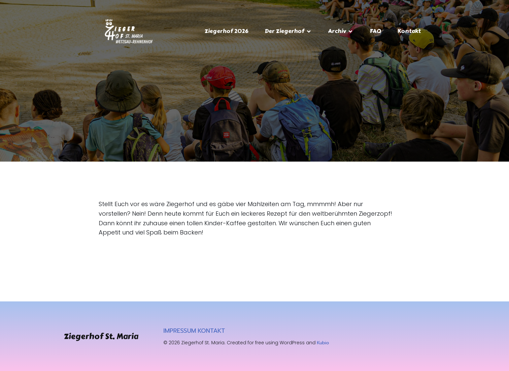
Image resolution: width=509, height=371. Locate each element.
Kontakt (409, 31)
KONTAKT (211, 330)
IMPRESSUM (179, 330)
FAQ (375, 31)
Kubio (323, 342)
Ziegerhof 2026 (226, 31)
